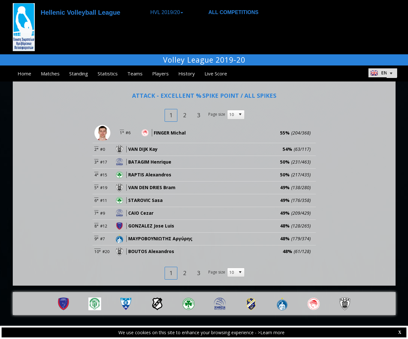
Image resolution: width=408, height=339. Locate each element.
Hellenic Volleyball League (81, 12)
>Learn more (271, 332)
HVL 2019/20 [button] (166, 12)
